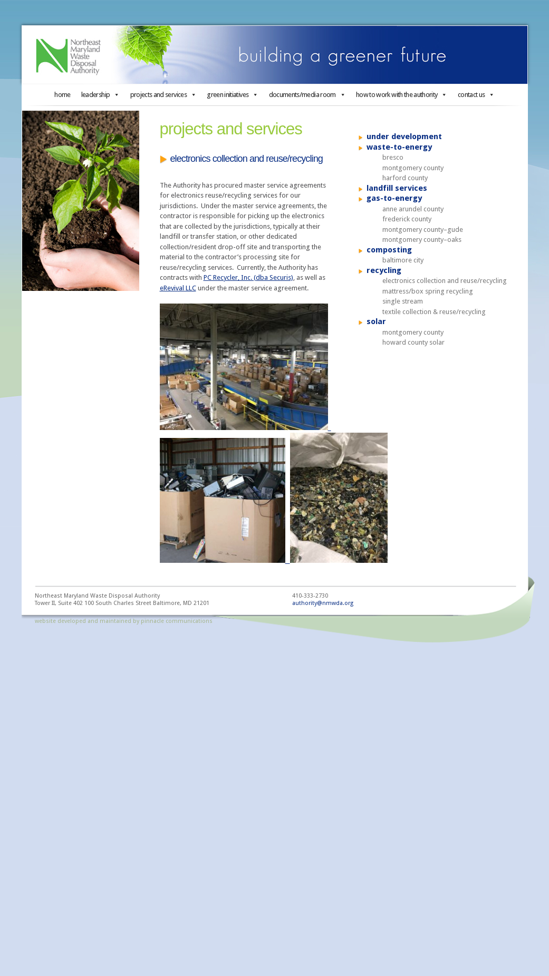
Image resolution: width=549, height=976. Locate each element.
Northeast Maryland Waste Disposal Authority (275, 54)
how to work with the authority (401, 95)
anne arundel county (413, 209)
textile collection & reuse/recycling (434, 312)
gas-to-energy (394, 198)
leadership (100, 95)
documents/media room (307, 95)
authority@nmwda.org (322, 603)
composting (389, 250)
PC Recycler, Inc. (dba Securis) (248, 277)
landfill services (397, 188)
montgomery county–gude (422, 229)
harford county (405, 178)
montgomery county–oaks (421, 239)
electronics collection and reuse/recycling (444, 281)
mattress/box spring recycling (427, 291)
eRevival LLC (178, 288)
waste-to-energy (399, 147)
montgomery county (413, 168)
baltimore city (402, 260)
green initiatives (232, 95)
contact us (476, 95)
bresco (392, 157)
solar (376, 321)
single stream (402, 301)
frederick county (406, 219)
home (62, 95)
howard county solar (413, 342)
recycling (384, 270)
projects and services (163, 95)
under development (404, 136)
